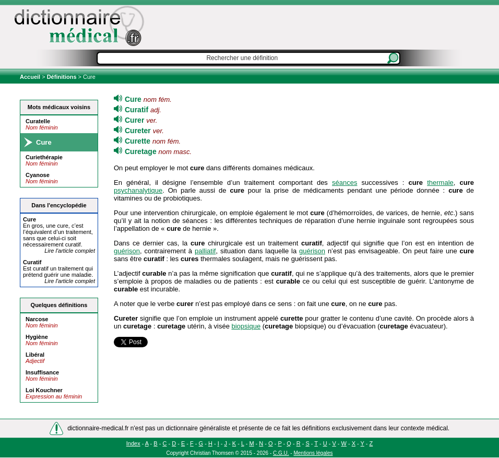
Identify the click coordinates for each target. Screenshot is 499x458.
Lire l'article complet (69, 251)
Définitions (62, 77)
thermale (440, 182)
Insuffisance (42, 372)
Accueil (31, 77)
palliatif (205, 251)
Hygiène (37, 337)
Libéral (35, 354)
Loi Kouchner (44, 390)
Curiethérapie (44, 157)
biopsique (245, 326)
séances (344, 182)
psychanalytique (138, 190)
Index (133, 443)
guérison (127, 251)
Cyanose (38, 175)
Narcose (37, 319)
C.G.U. (281, 453)
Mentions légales (312, 453)
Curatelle (38, 121)
